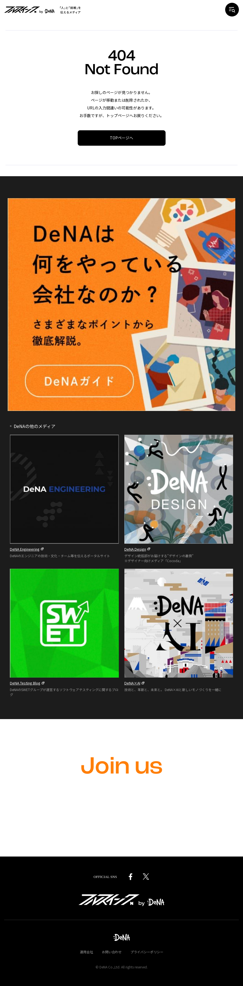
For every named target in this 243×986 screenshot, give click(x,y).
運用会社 (86, 951)
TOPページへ (121, 137)
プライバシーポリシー (146, 951)
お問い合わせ (112, 951)
